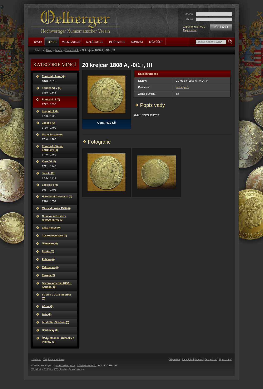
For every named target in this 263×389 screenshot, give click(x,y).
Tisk (45, 359)
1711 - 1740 (58, 164)
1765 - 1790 (58, 125)
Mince (58, 50)
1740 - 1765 (58, 150)
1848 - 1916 (58, 79)
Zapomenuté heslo (194, 26)
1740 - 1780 (58, 137)
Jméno (189, 13)
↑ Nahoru (36, 359)
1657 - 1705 (58, 187)
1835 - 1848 (58, 90)
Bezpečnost (211, 359)
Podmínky (187, 359)
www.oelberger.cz (65, 365)
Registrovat (190, 30)
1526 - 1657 (58, 199)
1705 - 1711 (58, 175)
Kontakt (198, 359)
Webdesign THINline (42, 369)
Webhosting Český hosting (69, 369)
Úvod (49, 50)
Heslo (189, 19)
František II (72, 50)
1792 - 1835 (58, 102)
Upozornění (225, 359)
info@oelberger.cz (86, 365)
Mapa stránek (56, 359)
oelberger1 (182, 87)
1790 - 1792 (58, 113)
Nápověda (174, 359)
